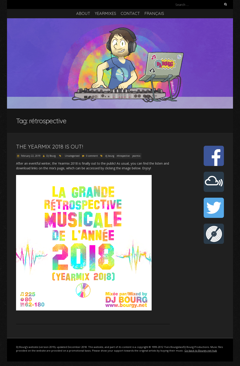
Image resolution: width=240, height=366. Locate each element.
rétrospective (123, 155)
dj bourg (109, 155)
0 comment (92, 155)
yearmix (136, 155)
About (83, 13)
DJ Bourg (51, 155)
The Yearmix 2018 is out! (49, 146)
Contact (130, 13)
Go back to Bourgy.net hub (200, 350)
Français (154, 13)
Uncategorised (72, 155)
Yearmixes (105, 13)
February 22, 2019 (30, 155)
